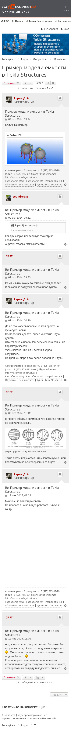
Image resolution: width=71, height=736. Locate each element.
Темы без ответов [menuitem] (39, 21)
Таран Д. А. (22, 98)
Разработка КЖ (53, 181)
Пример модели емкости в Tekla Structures (34, 71)
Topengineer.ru (32, 170)
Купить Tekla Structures (49, 184)
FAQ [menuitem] (5, 21)
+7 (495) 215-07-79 (17, 11)
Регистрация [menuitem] (49, 29)
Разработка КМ (34, 181)
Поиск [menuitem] (17, 21)
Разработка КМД (14, 181)
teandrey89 (20, 196)
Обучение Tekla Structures (19, 184)
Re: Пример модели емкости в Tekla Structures (32, 212)
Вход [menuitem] (64, 29)
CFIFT (9, 256)
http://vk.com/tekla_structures (21, 177)
